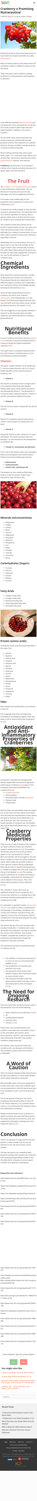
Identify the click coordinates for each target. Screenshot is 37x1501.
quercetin (29, 798)
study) (19, 872)
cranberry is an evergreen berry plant (17, 187)
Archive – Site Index (18, 1451)
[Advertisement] (18, 101)
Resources (13, 1442)
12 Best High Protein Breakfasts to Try (16, 1376)
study (11, 204)
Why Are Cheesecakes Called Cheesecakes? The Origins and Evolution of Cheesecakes (18, 1381)
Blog (6, 1442)
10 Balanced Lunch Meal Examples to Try (18, 1418)
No (23, 1362)
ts (13, 155)
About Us (21, 1442)
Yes (13, 1362)
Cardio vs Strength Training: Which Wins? (17, 1372)
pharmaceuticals (26, 122)
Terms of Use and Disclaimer (18, 1445)
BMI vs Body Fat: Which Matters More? (17, 1427)
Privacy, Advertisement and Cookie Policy (18, 1448)
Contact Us (29, 1442)
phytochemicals (6, 160)
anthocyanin (5, 298)
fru (11, 155)
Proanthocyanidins (12, 792)
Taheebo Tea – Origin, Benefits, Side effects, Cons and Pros (15, 1387)
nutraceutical (5, 58)
